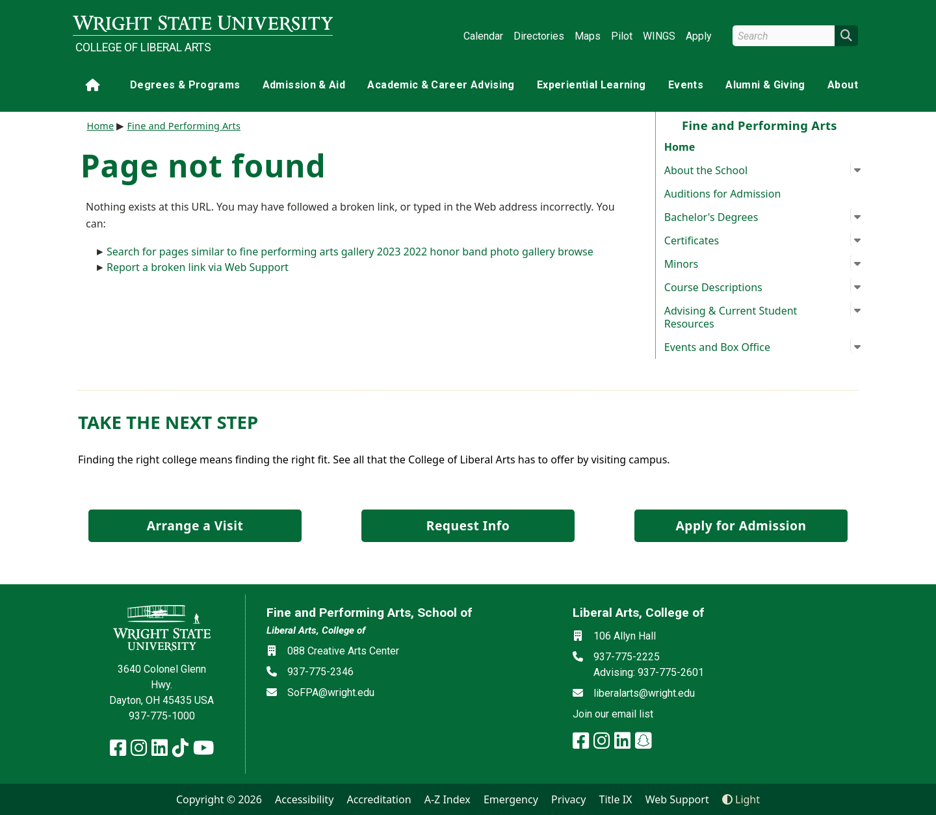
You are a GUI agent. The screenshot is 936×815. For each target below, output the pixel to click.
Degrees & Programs (185, 85)
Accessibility (304, 799)
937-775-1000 (162, 716)
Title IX (615, 799)
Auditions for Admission (722, 194)
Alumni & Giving (765, 85)
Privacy (568, 799)
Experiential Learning (591, 85)
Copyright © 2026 (219, 799)
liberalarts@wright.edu (644, 693)
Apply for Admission (741, 525)
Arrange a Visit (195, 525)
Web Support (677, 799)
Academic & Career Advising (440, 85)
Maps (588, 36)
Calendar (483, 36)
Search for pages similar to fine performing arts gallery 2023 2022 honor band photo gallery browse (350, 251)
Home (679, 147)
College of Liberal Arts (143, 47)
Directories (539, 36)
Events (685, 85)
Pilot (621, 36)
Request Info (468, 525)
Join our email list (613, 714)
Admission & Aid (304, 85)
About (842, 85)
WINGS (659, 36)
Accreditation (378, 799)
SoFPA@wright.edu (330, 692)
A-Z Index (447, 799)
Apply (699, 36)
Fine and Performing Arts (183, 126)
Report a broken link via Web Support (198, 267)
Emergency (511, 799)
